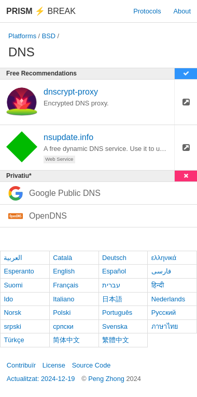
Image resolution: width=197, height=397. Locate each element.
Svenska (115, 326)
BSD (48, 36)
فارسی (161, 271)
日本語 (112, 299)
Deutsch (114, 258)
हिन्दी (157, 285)
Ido (8, 299)
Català (62, 258)
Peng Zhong (107, 379)
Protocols (147, 11)
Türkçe (14, 340)
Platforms (22, 36)
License (54, 365)
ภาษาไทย (164, 326)
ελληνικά (164, 258)
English (64, 271)
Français (65, 285)
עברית (111, 285)
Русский (163, 312)
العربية (13, 258)
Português (117, 312)
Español (114, 271)
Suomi (13, 285)
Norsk (12, 312)
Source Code (91, 365)
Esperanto (19, 271)
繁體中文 (115, 340)
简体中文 (66, 340)
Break (41, 11)
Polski (62, 312)
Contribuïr (21, 365)
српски (63, 326)
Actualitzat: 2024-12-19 (41, 379)
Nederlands (168, 299)
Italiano (63, 299)
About (182, 11)
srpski (12, 326)
